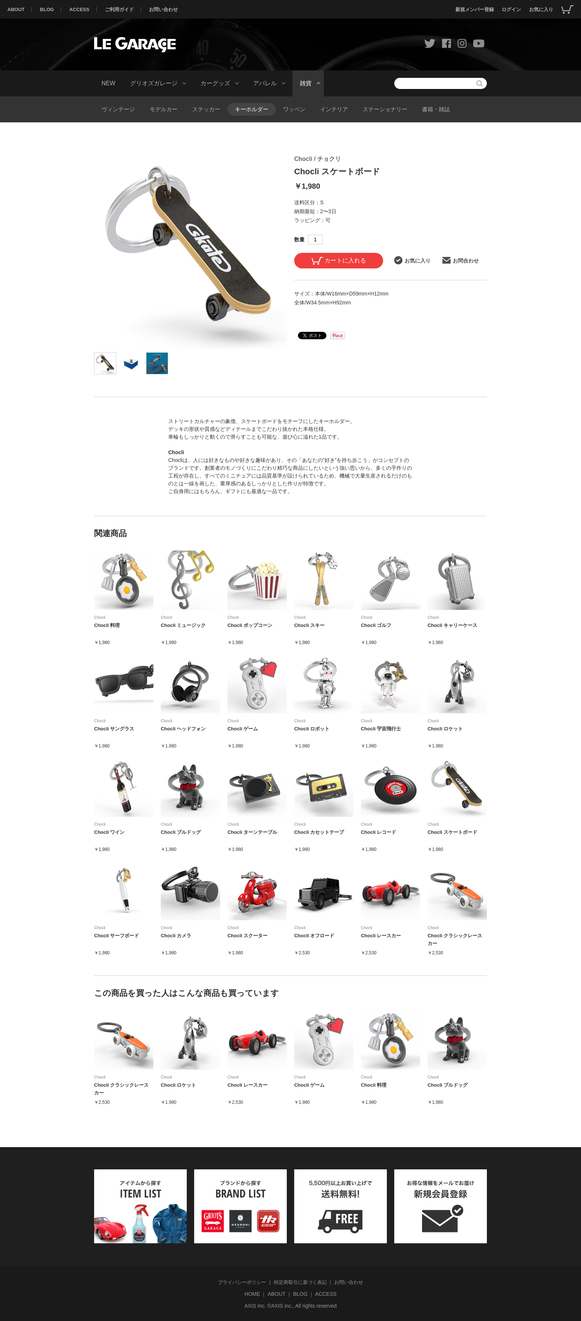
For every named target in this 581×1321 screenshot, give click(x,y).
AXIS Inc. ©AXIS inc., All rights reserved (290, 1306)
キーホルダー (251, 109)
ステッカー (206, 109)
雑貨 (306, 83)
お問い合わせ (163, 9)
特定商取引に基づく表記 (300, 1282)
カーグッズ (215, 83)
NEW (108, 83)
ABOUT (15, 9)
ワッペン (294, 109)
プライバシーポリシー (242, 1282)
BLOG (47, 9)
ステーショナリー (385, 109)
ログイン (511, 9)
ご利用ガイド (119, 9)
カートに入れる (339, 261)
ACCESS (79, 9)
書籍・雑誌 (436, 109)
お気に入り (541, 9)
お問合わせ (460, 260)
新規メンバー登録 (474, 9)
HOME (252, 1294)
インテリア (334, 109)
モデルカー (163, 109)
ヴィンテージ (118, 109)
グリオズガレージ (153, 83)
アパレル (265, 83)
